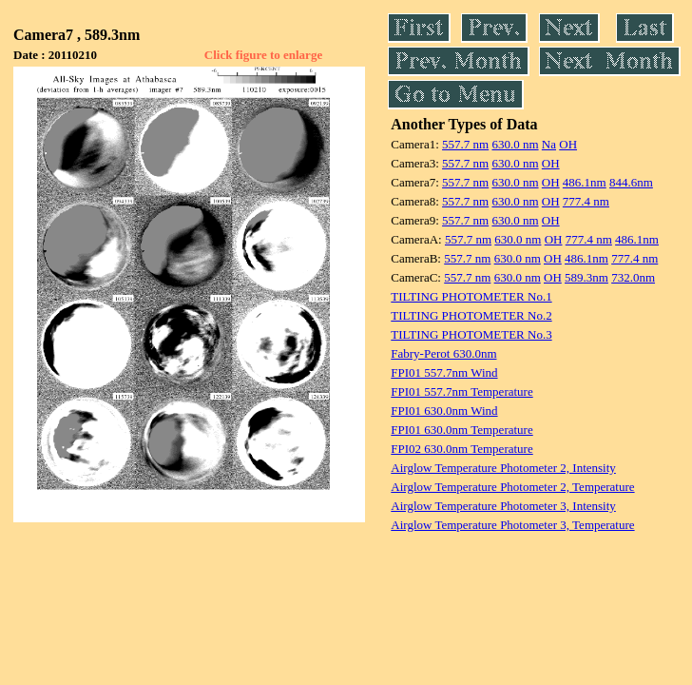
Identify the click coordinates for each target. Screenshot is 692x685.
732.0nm (633, 277)
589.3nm (586, 277)
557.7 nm (465, 144)
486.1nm (584, 182)
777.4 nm (586, 201)
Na (549, 144)
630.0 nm (514, 144)
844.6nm (631, 182)
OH (568, 144)
